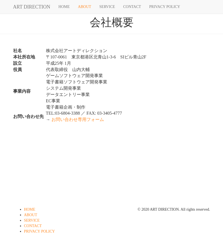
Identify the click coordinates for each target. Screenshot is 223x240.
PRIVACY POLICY (164, 7)
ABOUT (84, 7)
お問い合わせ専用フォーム (77, 119)
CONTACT (132, 7)
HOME (64, 7)
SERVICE (107, 7)
